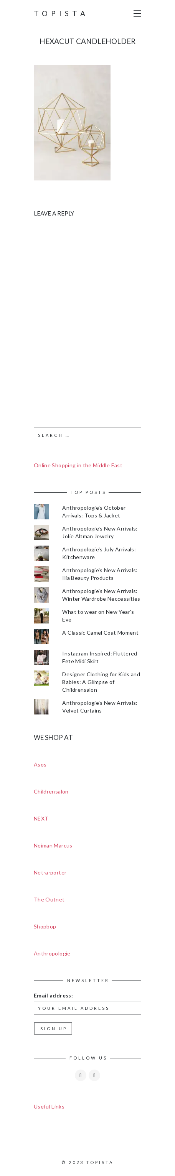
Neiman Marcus (53, 845)
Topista (61, 13)
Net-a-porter (50, 872)
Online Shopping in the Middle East (78, 465)
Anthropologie (52, 953)
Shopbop (45, 926)
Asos (40, 764)
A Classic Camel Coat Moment (100, 632)
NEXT (41, 818)
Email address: (53, 995)
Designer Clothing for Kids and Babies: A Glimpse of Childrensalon (101, 682)
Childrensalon (51, 791)
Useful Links (49, 1106)
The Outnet (49, 899)
